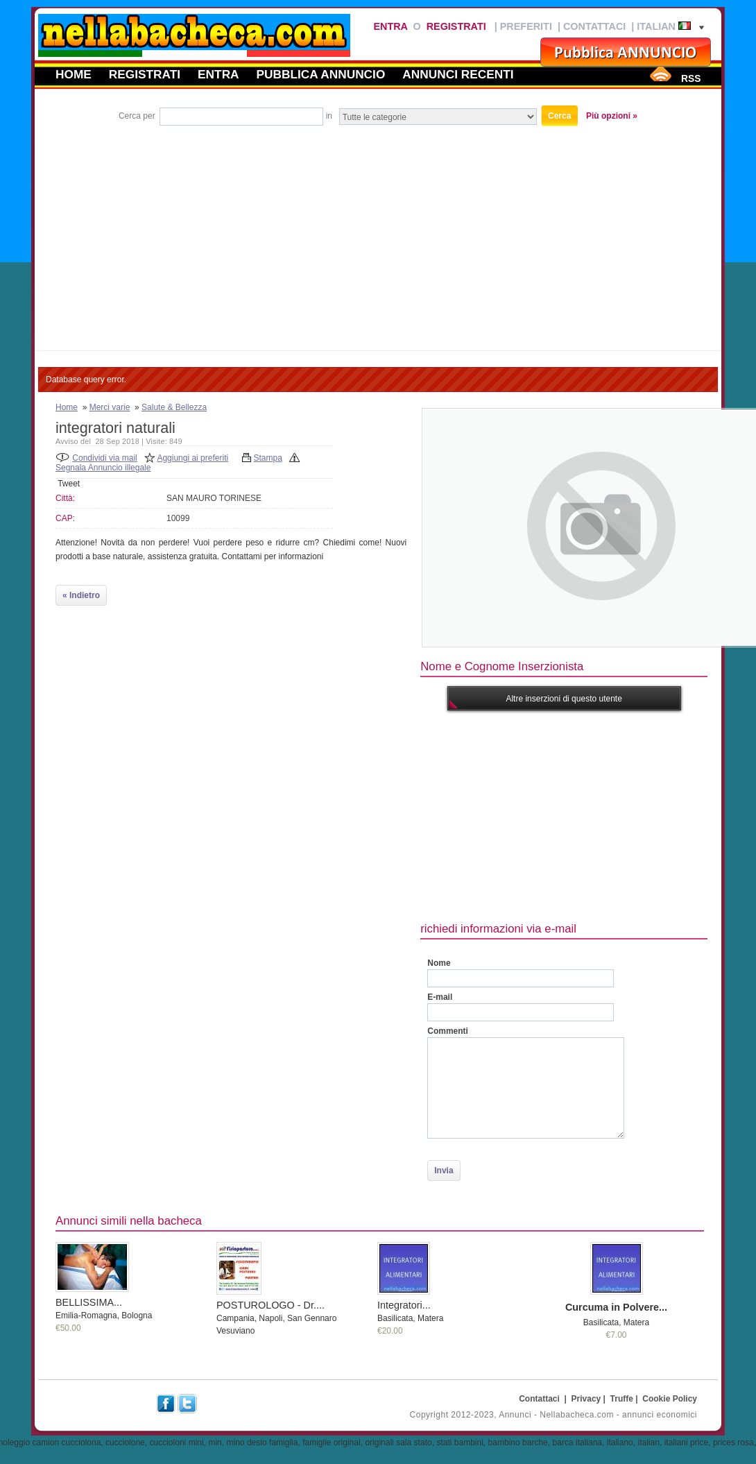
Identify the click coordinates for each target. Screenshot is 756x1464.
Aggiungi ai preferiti (192, 458)
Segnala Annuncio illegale (103, 468)
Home (73, 74)
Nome (438, 963)
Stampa (268, 458)
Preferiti (526, 26)
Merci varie (109, 407)
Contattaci (594, 26)
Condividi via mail (104, 458)
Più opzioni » (611, 116)
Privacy (586, 1399)
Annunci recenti (457, 74)
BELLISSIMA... (88, 1302)
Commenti (447, 1031)
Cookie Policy (669, 1399)
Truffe (621, 1399)
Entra (390, 26)
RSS (691, 78)
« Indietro (81, 595)
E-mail (439, 997)
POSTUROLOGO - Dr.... (270, 1305)
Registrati (456, 26)
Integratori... (404, 1305)
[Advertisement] (378, 232)
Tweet (69, 483)
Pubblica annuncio (321, 74)
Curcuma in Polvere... (616, 1307)
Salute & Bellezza (174, 407)
